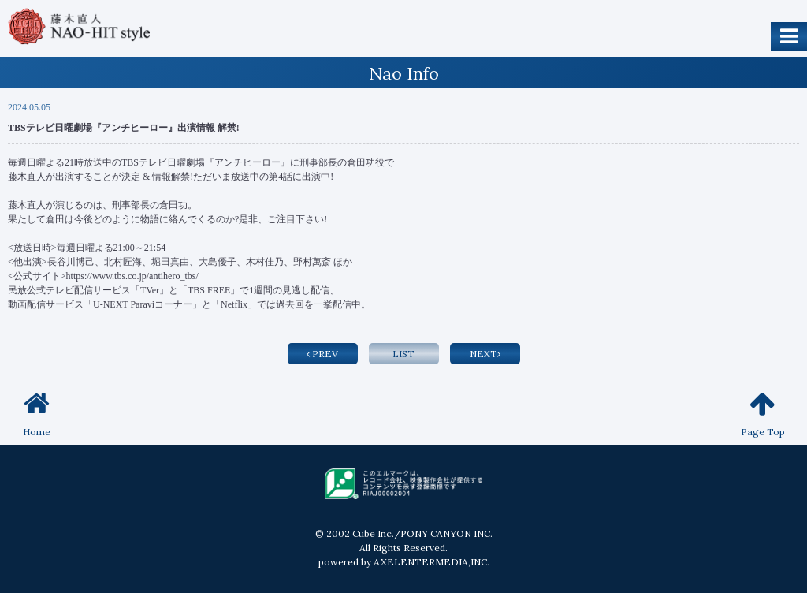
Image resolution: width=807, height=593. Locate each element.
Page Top (763, 414)
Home (36, 414)
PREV (322, 354)
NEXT (485, 354)
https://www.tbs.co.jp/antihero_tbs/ (132, 276)
